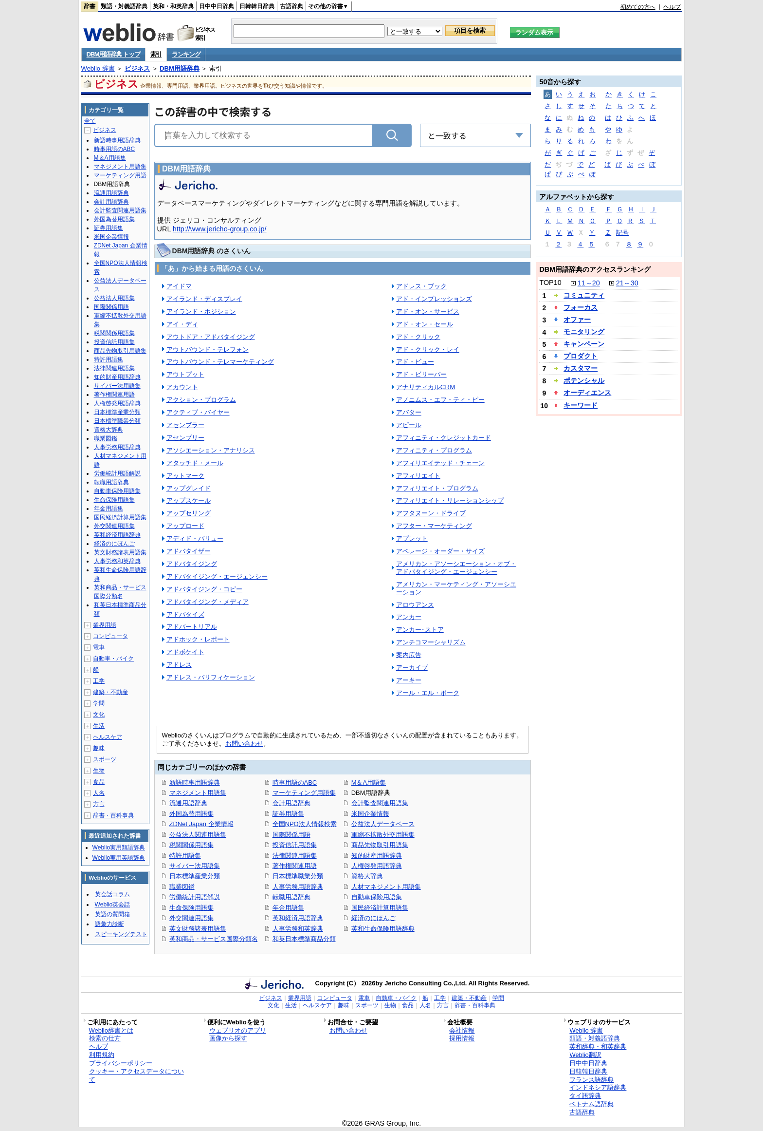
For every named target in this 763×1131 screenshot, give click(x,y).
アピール (408, 425)
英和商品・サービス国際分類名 (213, 938)
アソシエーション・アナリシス (210, 450)
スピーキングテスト (121, 934)
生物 (99, 770)
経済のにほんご (373, 918)
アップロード (185, 525)
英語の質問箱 (112, 914)
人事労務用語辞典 (297, 886)
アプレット (412, 538)
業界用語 (104, 625)
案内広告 (408, 655)
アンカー (408, 617)
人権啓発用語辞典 (376, 865)
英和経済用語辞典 (297, 918)
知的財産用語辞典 (376, 855)
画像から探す (228, 1038)
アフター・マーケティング (434, 525)
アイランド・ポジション (201, 311)
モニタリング (583, 332)
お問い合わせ (244, 743)
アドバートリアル (191, 626)
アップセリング (188, 513)
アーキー (408, 680)
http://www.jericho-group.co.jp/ (220, 229)
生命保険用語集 (191, 907)
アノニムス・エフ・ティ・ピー (440, 399)
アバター (408, 412)
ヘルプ (672, 6)
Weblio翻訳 (585, 1054)
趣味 (99, 748)
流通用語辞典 (188, 803)
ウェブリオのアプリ (237, 1030)
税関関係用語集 (191, 844)
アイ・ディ (182, 324)
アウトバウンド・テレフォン (207, 349)
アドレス (179, 664)
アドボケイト (185, 652)
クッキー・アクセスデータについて (136, 1075)
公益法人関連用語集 (197, 834)
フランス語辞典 (591, 1079)
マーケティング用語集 (304, 792)
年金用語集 (288, 907)
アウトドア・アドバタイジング (210, 336)
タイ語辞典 (585, 1095)
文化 (99, 714)
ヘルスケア (107, 737)
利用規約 (101, 1054)
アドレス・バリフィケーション (210, 677)
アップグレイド (188, 488)
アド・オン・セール (424, 324)
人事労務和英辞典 (297, 928)
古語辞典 (291, 6)
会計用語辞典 (291, 803)
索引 (156, 54)
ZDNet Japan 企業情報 (201, 824)
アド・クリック (418, 336)
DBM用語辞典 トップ (113, 54)
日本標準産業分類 (194, 876)
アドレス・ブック (421, 286)
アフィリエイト (418, 475)
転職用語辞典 (291, 897)
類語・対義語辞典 (124, 6)
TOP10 (550, 282)
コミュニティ (583, 295)
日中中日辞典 (216, 6)
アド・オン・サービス (427, 311)
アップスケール (188, 500)
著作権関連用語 (294, 865)
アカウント (182, 387)
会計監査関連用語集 (379, 803)
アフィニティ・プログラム (434, 450)
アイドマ (179, 286)
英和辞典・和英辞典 (597, 1046)
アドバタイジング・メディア (207, 601)
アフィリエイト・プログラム (437, 488)
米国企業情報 (370, 813)
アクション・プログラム (201, 399)
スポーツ (104, 759)
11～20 (589, 283)
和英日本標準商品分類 (304, 938)
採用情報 (461, 1038)
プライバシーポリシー (120, 1063)
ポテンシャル (583, 380)
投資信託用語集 (294, 844)
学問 (99, 703)
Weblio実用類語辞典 (118, 847)
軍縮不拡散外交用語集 (383, 834)
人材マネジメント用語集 (386, 886)
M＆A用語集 (368, 782)
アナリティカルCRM (425, 387)
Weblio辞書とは (111, 1030)
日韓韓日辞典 (256, 6)
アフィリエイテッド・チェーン (440, 463)
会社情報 (461, 1030)
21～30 (627, 283)
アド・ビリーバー (421, 374)
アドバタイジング (191, 563)
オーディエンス (587, 392)
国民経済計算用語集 (379, 907)
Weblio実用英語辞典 (118, 857)
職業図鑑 (182, 886)
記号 (622, 232)
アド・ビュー (415, 361)
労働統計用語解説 (194, 897)
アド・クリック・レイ (427, 349)
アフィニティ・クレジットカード (443, 437)
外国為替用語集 (191, 813)
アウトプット (185, 374)
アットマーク (185, 475)
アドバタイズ (185, 614)
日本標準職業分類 (297, 876)
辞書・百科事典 (113, 815)
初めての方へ (637, 6)
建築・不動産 (110, 692)
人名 (99, 793)
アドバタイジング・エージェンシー (217, 576)
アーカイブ (412, 667)
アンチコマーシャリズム (431, 642)
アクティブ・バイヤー (198, 412)
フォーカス (580, 307)
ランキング (186, 54)
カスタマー (580, 368)
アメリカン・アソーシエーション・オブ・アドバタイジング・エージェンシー (456, 567)
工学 (99, 681)
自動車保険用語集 (376, 897)
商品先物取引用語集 (379, 844)
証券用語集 (288, 813)
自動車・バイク (113, 658)
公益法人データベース (383, 824)
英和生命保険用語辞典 (383, 928)
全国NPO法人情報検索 (304, 824)
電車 (99, 647)
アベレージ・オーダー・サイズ (440, 551)
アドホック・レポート (198, 639)
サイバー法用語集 (194, 865)
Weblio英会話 (112, 904)
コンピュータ (110, 636)
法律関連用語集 (294, 855)
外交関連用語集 (191, 918)
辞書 (89, 6)
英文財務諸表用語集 (197, 928)
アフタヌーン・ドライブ (431, 513)
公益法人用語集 (114, 298)
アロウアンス (415, 604)
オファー (577, 319)
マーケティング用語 (120, 175)
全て (90, 121)
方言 (99, 804)
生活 (99, 725)
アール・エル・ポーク (427, 693)
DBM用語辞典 (180, 68)
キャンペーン (583, 344)
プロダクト (580, 356)
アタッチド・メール (194, 463)
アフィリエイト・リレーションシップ (450, 500)
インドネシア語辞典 (597, 1087)
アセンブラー (185, 425)
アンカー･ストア (420, 629)
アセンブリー (185, 437)
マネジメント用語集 (197, 792)
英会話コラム (112, 894)
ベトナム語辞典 (591, 1104)
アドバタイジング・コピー (204, 589)
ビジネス (137, 68)
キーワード (580, 405)
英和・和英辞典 (173, 6)
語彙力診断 (109, 924)
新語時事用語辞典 (194, 782)
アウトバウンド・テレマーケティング (220, 361)
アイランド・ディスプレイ (204, 298)
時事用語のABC (294, 782)
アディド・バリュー (194, 538)
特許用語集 (185, 855)
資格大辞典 (367, 876)
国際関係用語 (291, 834)
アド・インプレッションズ (434, 298)
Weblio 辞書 (98, 68)
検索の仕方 (105, 1038)
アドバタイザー (188, 551)
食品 (99, 781)
